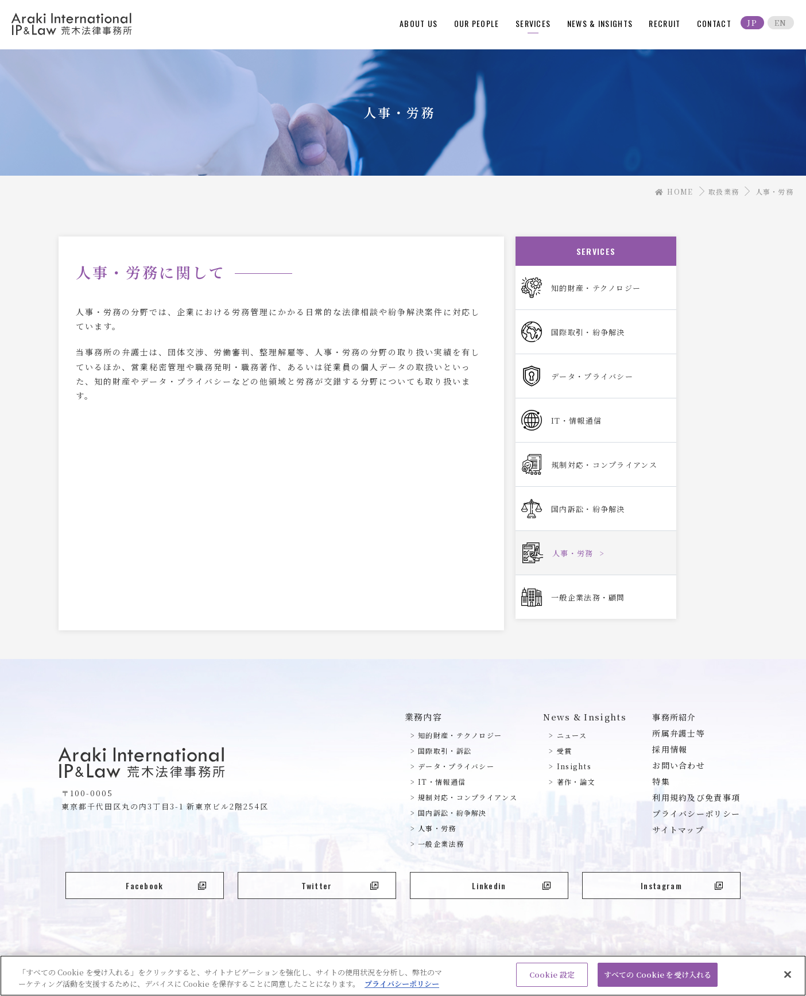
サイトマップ (678, 829)
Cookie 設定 (552, 979)
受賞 (564, 750)
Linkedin (511, 885)
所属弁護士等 (678, 733)
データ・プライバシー (456, 766)
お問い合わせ (678, 765)
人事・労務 (437, 828)
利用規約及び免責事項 (696, 797)
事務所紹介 (674, 717)
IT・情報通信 (442, 781)
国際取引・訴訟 (444, 750)
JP (752, 22)
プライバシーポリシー (696, 813)
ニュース (572, 735)
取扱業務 (723, 191)
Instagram (682, 885)
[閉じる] (787, 978)
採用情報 (669, 749)
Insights (574, 766)
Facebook (166, 885)
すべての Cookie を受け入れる (657, 979)
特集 (661, 781)
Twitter (339, 885)
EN (780, 22)
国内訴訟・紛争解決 (452, 812)
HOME (674, 191)
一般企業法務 (441, 843)
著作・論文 (576, 781)
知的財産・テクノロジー (460, 735)
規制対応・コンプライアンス (467, 797)
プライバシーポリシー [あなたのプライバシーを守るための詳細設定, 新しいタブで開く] (402, 987)
